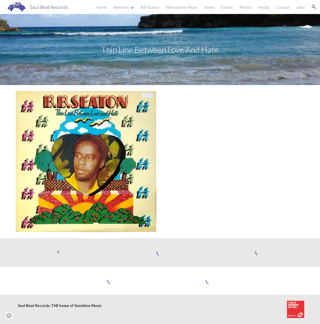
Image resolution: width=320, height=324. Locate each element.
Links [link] (300, 7)
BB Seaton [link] (150, 7)
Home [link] (101, 7)
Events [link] (227, 7)
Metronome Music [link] (182, 7)
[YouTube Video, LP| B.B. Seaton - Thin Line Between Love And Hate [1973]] (234, 145)
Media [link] (263, 7)
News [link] (209, 7)
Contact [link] (283, 7)
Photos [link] (246, 7)
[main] (160, 49)
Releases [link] (121, 7)
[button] (314, 7)
